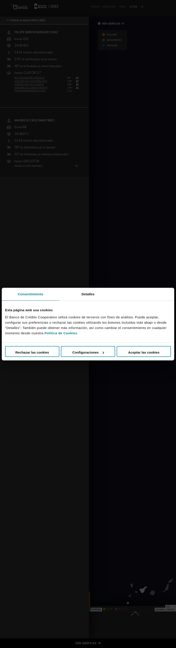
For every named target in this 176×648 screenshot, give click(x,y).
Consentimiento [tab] (30, 294)
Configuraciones (88, 352)
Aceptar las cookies (144, 352)
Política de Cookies (60, 333)
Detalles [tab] (88, 294)
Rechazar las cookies (32, 352)
